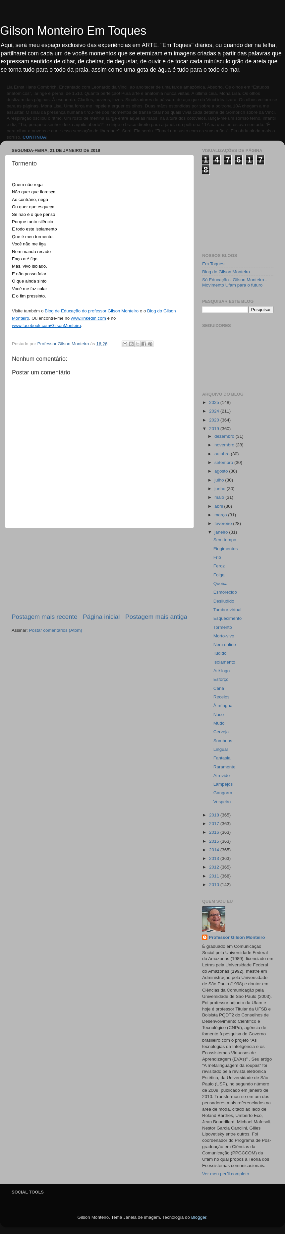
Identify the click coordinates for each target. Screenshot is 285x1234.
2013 (214, 858)
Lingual (220, 749)
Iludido (220, 653)
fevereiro (223, 523)
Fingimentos (225, 548)
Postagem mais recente (44, 616)
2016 (214, 832)
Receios (221, 696)
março (221, 514)
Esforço (221, 679)
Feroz (219, 565)
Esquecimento (227, 618)
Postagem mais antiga (156, 616)
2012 (214, 867)
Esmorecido (225, 592)
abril (219, 506)
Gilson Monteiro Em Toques (73, 30)
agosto (221, 471)
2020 (214, 420)
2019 (214, 428)
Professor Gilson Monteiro (237, 937)
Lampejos (223, 784)
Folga (219, 574)
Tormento (222, 627)
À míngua (223, 705)
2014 (214, 849)
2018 (214, 814)
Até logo (221, 670)
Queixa (220, 583)
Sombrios (222, 740)
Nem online (224, 644)
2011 (214, 876)
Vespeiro (222, 801)
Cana (218, 688)
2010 (214, 884)
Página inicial (101, 616)
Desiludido (223, 601)
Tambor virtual (227, 609)
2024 (214, 411)
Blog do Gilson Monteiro (226, 271)
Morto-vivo (223, 635)
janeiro (221, 532)
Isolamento (224, 662)
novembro (225, 444)
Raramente (224, 766)
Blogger (198, 1217)
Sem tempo (224, 539)
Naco (218, 714)
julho (219, 480)
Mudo (219, 723)
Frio (217, 557)
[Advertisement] (99, 570)
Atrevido (221, 775)
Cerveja (221, 731)
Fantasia (222, 757)
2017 (214, 823)
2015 (214, 841)
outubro (222, 453)
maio (219, 497)
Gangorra (222, 792)
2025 (214, 402)
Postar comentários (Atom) (56, 630)
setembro (224, 462)
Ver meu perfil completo (225, 1173)
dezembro (225, 436)
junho (220, 488)
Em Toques (213, 263)
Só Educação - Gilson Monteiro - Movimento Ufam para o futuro (234, 282)
